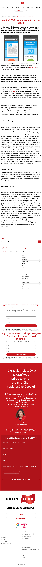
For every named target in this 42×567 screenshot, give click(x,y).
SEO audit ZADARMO (19, 7)
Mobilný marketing (21, 16)
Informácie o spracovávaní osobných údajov (11, 473)
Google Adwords (25, 259)
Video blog (24, 290)
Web (23, 293)
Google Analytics (25, 261)
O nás (27, 7)
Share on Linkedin (39, 231)
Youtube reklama (25, 295)
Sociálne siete (4, 541)
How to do (24, 263)
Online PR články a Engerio (6, 543)
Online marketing (29, 16)
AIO (12, 7)
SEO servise (32, 67)
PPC (23, 280)
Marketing (24, 267)
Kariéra (23, 265)
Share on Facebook (33, 231)
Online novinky (25, 278)
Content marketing (25, 253)
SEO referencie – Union (27, 553)
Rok (17, 251)
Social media (24, 286)
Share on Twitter (36, 231)
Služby (3, 7)
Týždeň (4, 251)
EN (27, 10)
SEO (8, 7)
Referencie (37, 7)
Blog (32, 7)
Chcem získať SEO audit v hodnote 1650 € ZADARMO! (30, 550)
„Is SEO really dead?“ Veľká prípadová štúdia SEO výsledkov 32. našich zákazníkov (31, 533)
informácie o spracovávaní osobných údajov (29, 329)
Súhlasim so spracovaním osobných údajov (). (21, 329)
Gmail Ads (24, 257)
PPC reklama (3, 539)
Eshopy (23, 255)
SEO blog (24, 531)
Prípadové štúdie (25, 282)
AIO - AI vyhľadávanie (26, 540)
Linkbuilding (3, 537)
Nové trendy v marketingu (27, 274)
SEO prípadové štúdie (21, 518)
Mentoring (24, 269)
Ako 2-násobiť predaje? (26, 536)
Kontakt (19, 10)
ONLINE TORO (21, 3)
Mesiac (10, 251)
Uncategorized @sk (26, 288)
